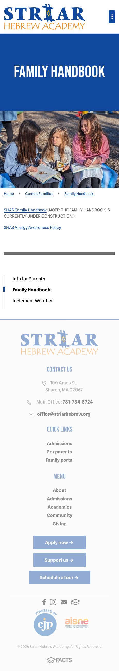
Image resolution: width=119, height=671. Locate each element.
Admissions (59, 443)
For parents (59, 451)
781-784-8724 (78, 402)
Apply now (59, 543)
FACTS (75, 602)
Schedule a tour (60, 578)
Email (64, 602)
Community (59, 515)
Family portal (60, 460)
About (59, 490)
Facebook (44, 602)
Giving (60, 523)
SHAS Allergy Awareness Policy (32, 227)
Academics (60, 507)
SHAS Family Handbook (25, 210)
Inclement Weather (33, 300)
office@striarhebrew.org (63, 414)
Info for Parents (29, 278)
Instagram (53, 602)
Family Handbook (31, 289)
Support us (59, 560)
